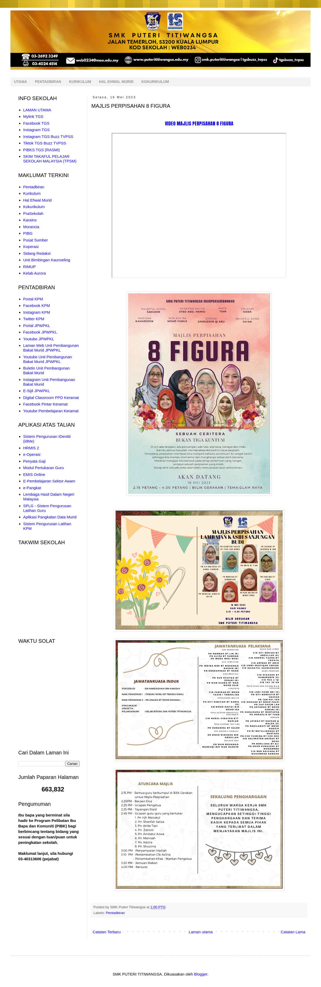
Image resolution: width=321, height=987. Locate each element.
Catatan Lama (293, 932)
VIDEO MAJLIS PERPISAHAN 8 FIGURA (199, 123)
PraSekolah (33, 213)
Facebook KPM (36, 305)
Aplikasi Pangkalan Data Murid (49, 517)
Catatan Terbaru (107, 932)
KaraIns (30, 220)
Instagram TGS (36, 130)
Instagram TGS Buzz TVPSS (48, 136)
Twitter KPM (33, 319)
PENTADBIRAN (48, 82)
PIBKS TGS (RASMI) (41, 150)
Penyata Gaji (34, 461)
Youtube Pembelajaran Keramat (51, 411)
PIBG (28, 233)
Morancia (31, 227)
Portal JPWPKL (36, 325)
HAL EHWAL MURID (116, 82)
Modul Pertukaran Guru (43, 467)
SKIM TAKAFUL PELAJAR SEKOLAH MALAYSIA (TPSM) (49, 158)
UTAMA (20, 82)
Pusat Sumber (35, 240)
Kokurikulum (34, 206)
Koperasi (31, 246)
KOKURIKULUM (155, 82)
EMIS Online (34, 474)
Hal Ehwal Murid (37, 200)
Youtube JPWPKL (38, 339)
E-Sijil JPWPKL (36, 391)
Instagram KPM (36, 312)
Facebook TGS (36, 123)
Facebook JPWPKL (40, 332)
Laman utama (201, 932)
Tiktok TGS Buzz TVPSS (44, 143)
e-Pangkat (32, 488)
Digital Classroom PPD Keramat (51, 397)
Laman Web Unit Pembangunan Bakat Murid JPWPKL (51, 347)
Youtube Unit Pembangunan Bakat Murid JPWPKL (47, 359)
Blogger (200, 974)
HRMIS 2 (31, 448)
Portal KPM (33, 299)
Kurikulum (32, 193)
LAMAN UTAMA (37, 110)
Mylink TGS (33, 116)
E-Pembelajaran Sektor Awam (49, 481)
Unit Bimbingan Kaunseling (46, 260)
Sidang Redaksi (37, 253)
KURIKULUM (80, 82)
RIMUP (29, 266)
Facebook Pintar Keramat (45, 404)
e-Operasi (31, 454)
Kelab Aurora (34, 273)
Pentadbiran (115, 913)
